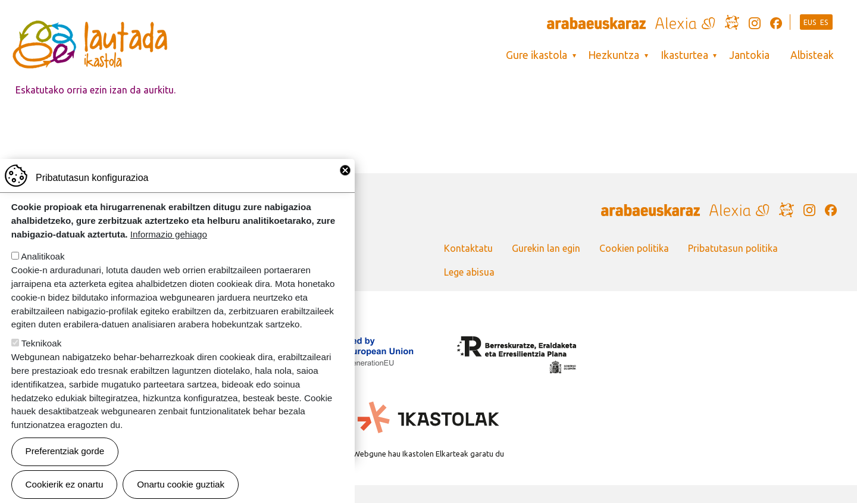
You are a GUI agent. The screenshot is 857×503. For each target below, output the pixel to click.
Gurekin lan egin (546, 248)
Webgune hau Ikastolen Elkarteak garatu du (428, 453)
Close (345, 186)
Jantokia (749, 55)
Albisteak (812, 55)
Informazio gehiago (168, 249)
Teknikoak (41, 359)
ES (824, 22)
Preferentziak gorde (65, 466)
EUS (810, 22)
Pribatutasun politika (733, 248)
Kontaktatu (468, 248)
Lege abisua (469, 272)
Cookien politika (634, 248)
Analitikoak (42, 272)
